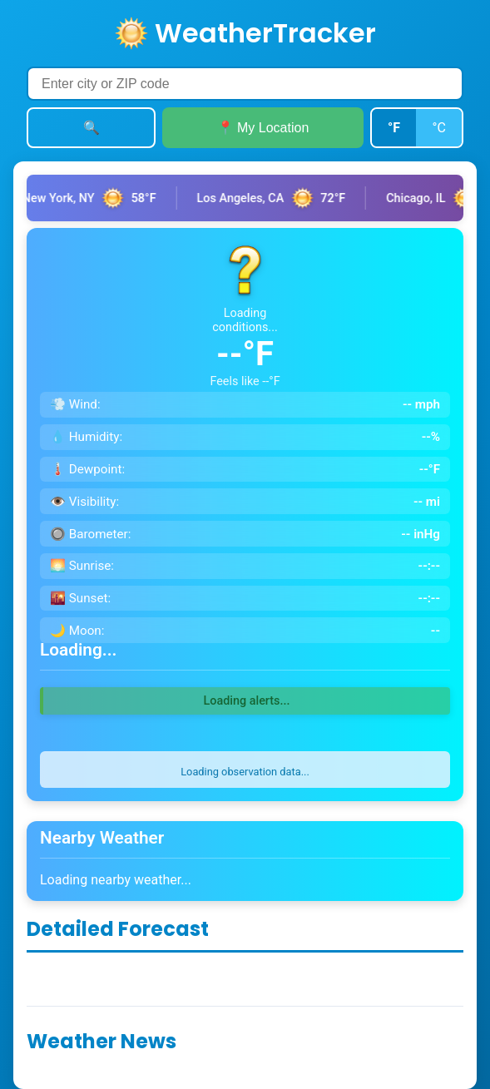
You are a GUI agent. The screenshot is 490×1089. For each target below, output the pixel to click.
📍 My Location (263, 128)
